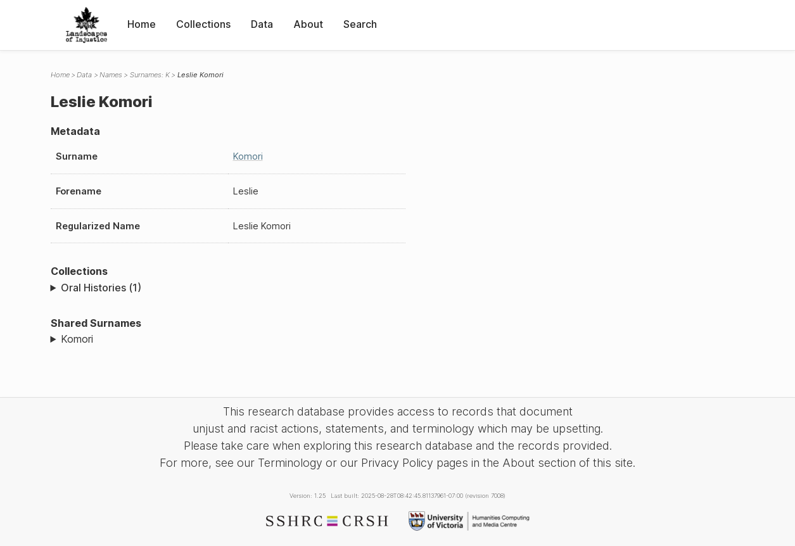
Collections (203, 24)
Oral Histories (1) (101, 287)
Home (141, 24)
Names (110, 74)
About (308, 24)
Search (360, 24)
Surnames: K (150, 74)
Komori (248, 156)
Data (262, 24)
